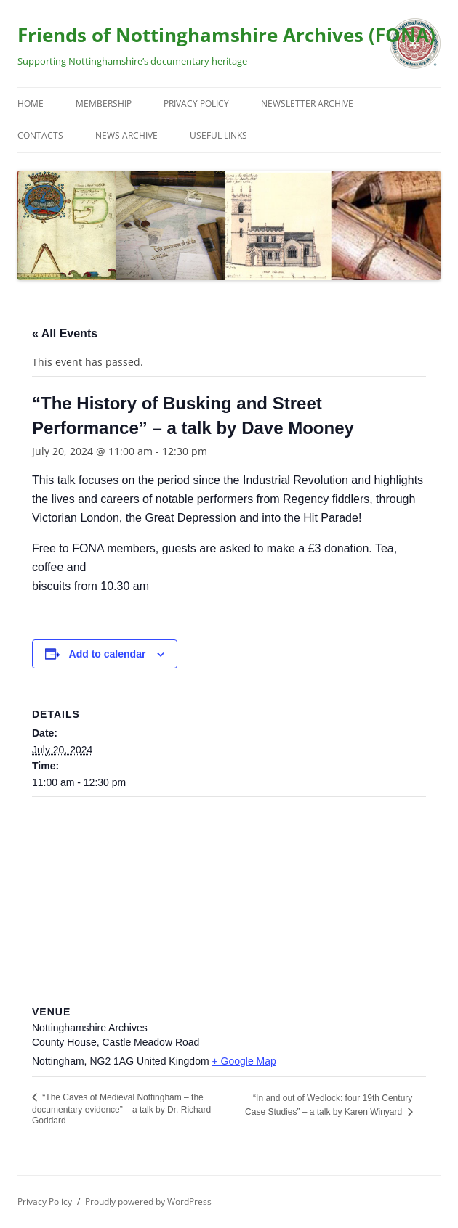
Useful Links (218, 135)
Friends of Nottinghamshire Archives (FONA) (226, 35)
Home (30, 103)
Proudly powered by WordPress (148, 1201)
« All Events (64, 333)
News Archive (126, 135)
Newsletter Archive (307, 103)
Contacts (40, 135)
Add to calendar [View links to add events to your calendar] (107, 654)
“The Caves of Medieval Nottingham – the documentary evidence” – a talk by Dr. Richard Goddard (121, 1109)
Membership (104, 103)
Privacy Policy (196, 103)
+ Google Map (244, 1061)
